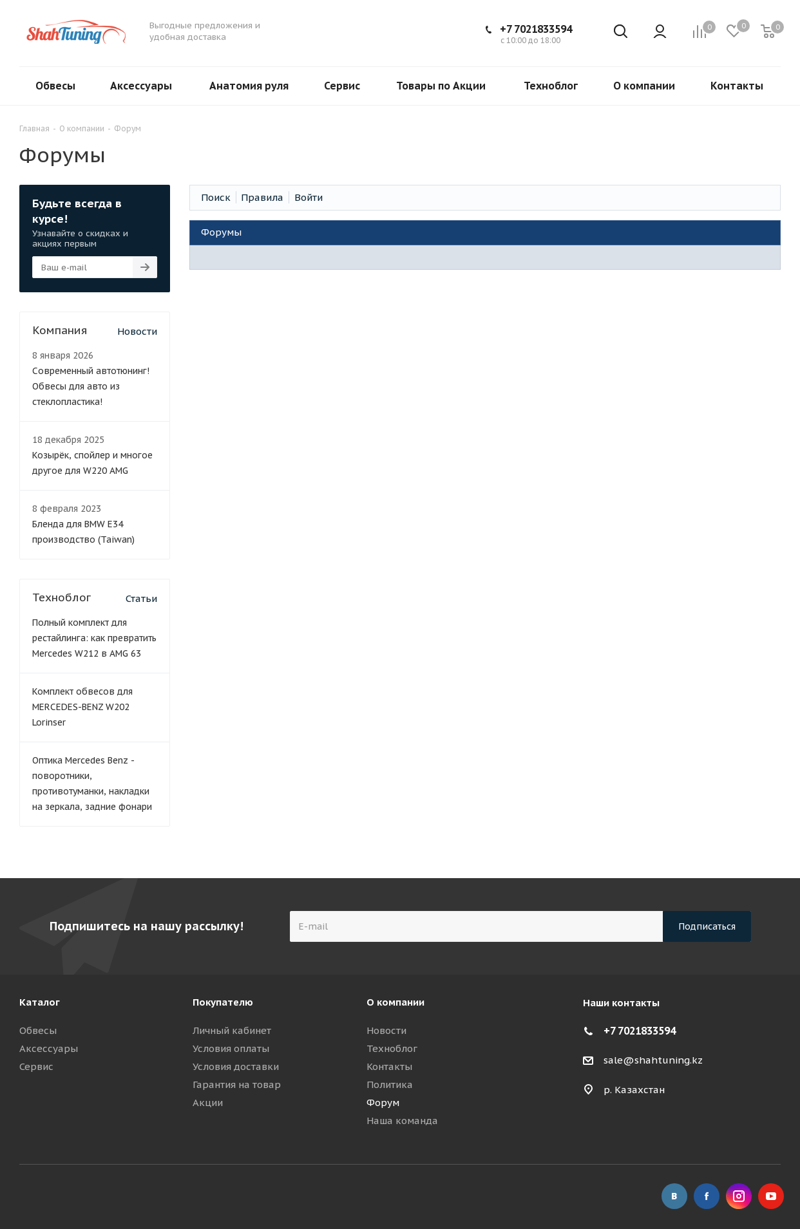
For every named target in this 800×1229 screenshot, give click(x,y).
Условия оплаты (231, 1048)
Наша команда (402, 1120)
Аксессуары (48, 1048)
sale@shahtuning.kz (653, 1060)
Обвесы (38, 1030)
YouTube (771, 1196)
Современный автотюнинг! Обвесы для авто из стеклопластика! (90, 386)
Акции (208, 1102)
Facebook (706, 1196)
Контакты (389, 1066)
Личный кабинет (232, 1030)
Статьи (141, 598)
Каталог (39, 1002)
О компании (395, 1002)
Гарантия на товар (237, 1084)
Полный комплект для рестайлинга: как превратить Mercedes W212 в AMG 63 (94, 638)
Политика (390, 1084)
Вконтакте (674, 1196)
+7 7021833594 (536, 29)
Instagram (739, 1196)
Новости (137, 331)
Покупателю (223, 1002)
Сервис (36, 1066)
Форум (383, 1102)
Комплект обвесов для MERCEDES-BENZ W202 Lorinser (82, 707)
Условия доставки (236, 1066)
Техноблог (392, 1048)
